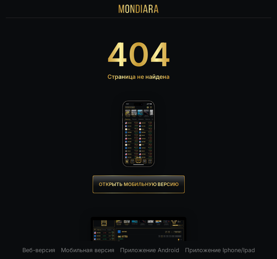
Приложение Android (149, 250)
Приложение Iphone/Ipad (220, 250)
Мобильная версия (87, 250)
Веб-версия (38, 250)
